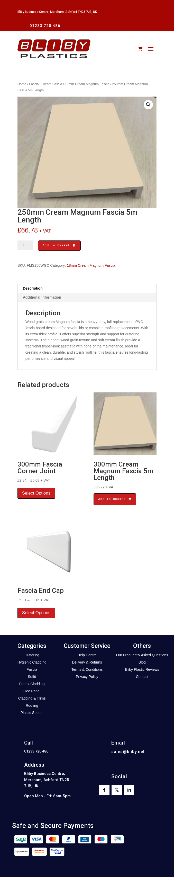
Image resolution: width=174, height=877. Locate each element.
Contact (142, 677)
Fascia (34, 84)
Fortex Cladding (32, 685)
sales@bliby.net (128, 752)
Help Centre (87, 656)
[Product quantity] (25, 245)
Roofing (32, 706)
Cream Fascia (51, 84)
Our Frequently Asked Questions (142, 656)
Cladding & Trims (32, 699)
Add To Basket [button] (115, 500)
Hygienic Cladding (32, 663)
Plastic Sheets (32, 713)
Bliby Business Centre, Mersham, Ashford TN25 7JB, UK (57, 12)
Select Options (36, 493)
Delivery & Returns (87, 663)
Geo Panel (31, 692)
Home (21, 84)
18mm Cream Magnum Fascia (87, 84)
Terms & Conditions (87, 670)
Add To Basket (59, 246)
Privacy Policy (87, 677)
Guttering (31, 656)
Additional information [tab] (42, 298)
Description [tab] (33, 289)
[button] (148, 104)
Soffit (32, 677)
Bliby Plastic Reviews (142, 670)
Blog (142, 663)
